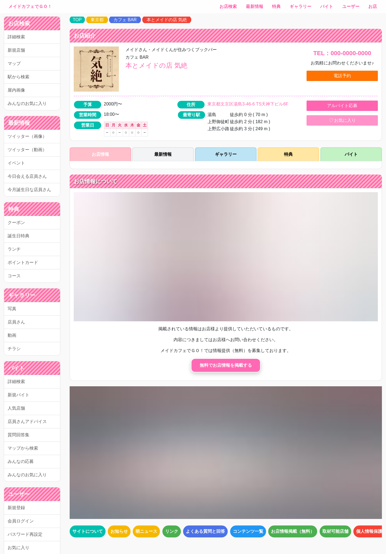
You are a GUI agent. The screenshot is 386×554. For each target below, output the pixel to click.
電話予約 (342, 75)
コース (14, 275)
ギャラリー (300, 6)
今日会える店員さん (27, 176)
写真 (12, 308)
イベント (16, 163)
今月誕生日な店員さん (29, 189)
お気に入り (342, 120)
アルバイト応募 (342, 105)
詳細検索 (16, 37)
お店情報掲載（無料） (292, 531)
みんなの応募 (21, 461)
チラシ (14, 348)
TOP (77, 19)
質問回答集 (18, 434)
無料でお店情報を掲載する (226, 365)
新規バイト (18, 395)
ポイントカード (23, 262)
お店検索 (228, 6)
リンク (171, 531)
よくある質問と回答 (205, 531)
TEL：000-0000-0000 (342, 53)
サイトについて (87, 531)
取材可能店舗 (335, 531)
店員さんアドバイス (27, 421)
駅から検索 (18, 76)
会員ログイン (21, 521)
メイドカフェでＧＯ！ (30, 6)
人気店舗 (16, 408)
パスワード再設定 (25, 534)
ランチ (14, 249)
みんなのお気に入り (27, 103)
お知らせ (119, 531)
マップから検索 (23, 448)
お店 (372, 6)
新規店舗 (16, 50)
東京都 (97, 19)
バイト (326, 6)
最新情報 (254, 6)
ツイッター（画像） (27, 136)
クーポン (16, 222)
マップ (14, 63)
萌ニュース (146, 531)
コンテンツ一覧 (248, 531)
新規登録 (16, 507)
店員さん (16, 322)
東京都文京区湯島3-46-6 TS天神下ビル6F (247, 104)
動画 (12, 335)
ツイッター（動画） (27, 149)
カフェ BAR (125, 19)
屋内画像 (16, 90)
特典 (276, 6)
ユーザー (351, 6)
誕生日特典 (18, 236)
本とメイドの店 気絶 (167, 19)
